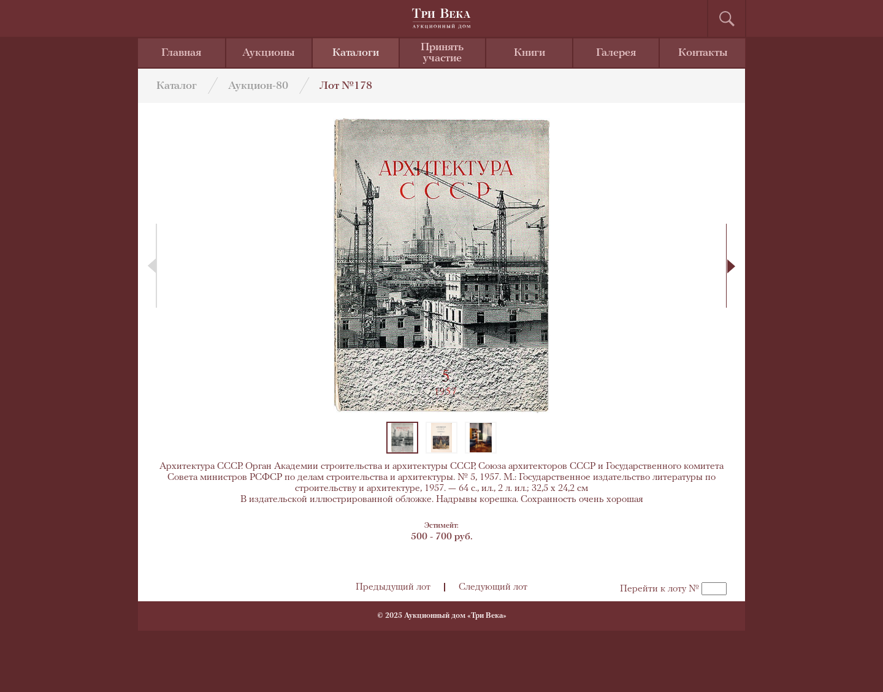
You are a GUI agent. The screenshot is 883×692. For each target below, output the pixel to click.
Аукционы (268, 53)
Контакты (703, 53)
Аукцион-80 (258, 86)
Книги (529, 53)
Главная (181, 53)
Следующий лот (493, 587)
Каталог (176, 86)
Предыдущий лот (393, 587)
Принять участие (442, 53)
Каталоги (355, 53)
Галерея (616, 53)
